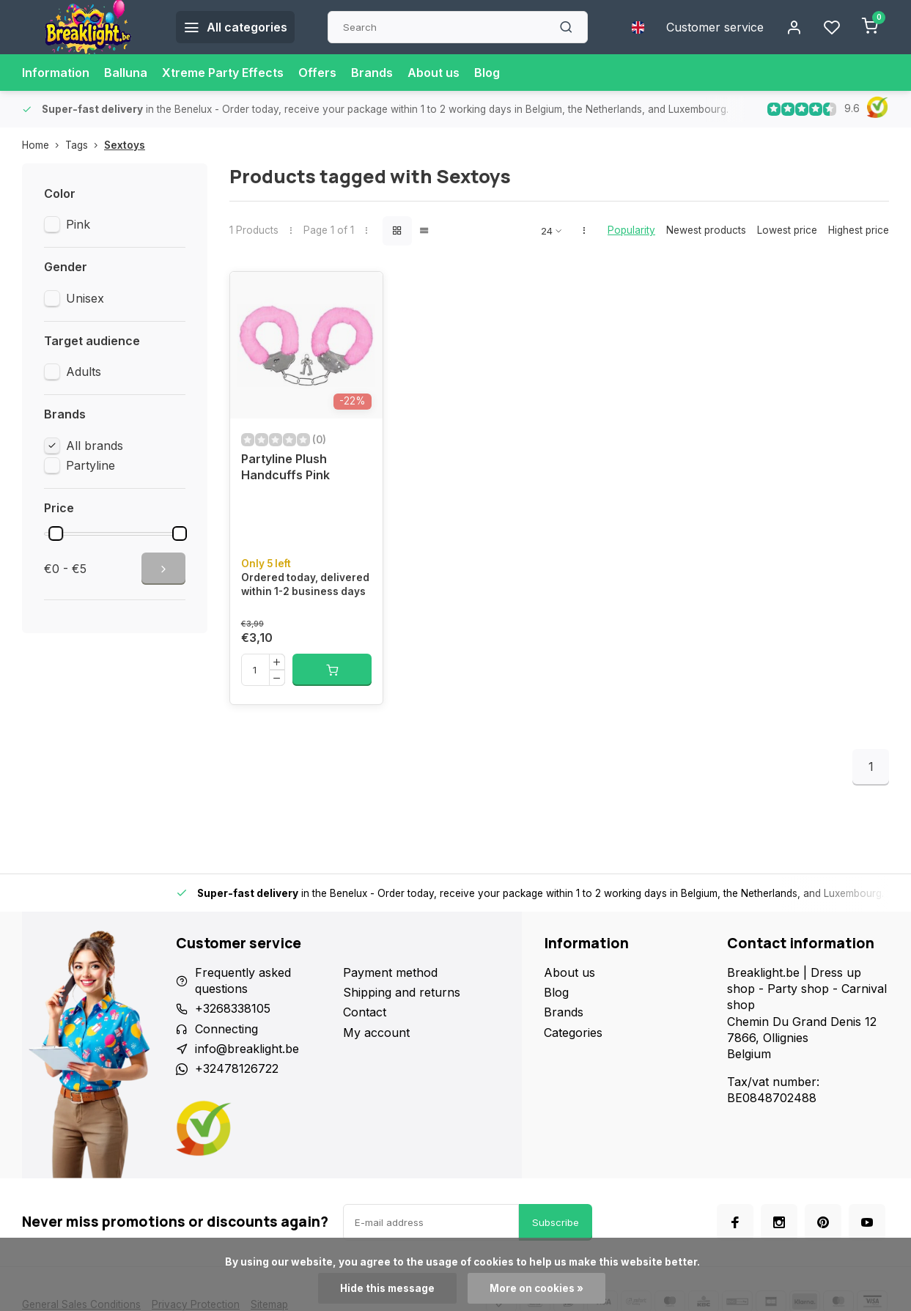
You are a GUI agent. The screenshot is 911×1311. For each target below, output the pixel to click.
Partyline (90, 465)
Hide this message (387, 1288)
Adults (83, 371)
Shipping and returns (401, 992)
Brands (372, 72)
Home (43, 145)
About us (433, 72)
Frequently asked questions (243, 980)
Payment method (390, 972)
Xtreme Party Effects (223, 72)
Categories (573, 1032)
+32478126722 (237, 1068)
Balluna (125, 72)
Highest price (858, 230)
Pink (78, 224)
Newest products (706, 230)
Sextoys (124, 145)
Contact (364, 1012)
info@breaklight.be (247, 1048)
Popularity (631, 230)
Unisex (85, 298)
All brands (94, 445)
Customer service (715, 27)
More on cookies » (536, 1288)
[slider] (55, 533)
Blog (487, 72)
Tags (84, 145)
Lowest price (787, 230)
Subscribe (555, 1222)
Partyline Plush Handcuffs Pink (285, 466)
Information (55, 72)
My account (376, 1032)
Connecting (226, 1029)
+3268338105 (232, 1008)
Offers (317, 72)
